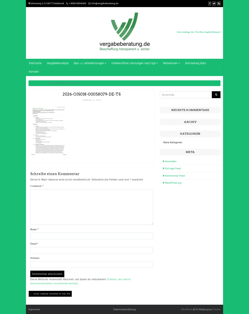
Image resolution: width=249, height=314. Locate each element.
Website (35, 258)
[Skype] (218, 3)
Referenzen (170, 63)
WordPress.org (173, 182)
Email (34, 243)
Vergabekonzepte (58, 63)
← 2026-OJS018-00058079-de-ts (50, 293)
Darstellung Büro (195, 63)
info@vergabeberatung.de (104, 3)
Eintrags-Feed (173, 168)
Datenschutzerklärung (124, 309)
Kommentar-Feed (175, 175)
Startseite (35, 63)
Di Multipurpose (202, 309)
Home (33, 83)
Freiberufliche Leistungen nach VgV (134, 63)
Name (34, 229)
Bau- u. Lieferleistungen (89, 63)
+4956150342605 (77, 3)
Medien (43, 83)
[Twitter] (214, 3)
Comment (36, 186)
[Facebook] (209, 3)
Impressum (34, 309)
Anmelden (171, 161)
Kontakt (34, 72)
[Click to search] (216, 94)
